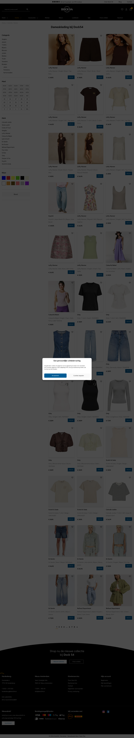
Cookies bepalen (78, 375)
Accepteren (55, 375)
